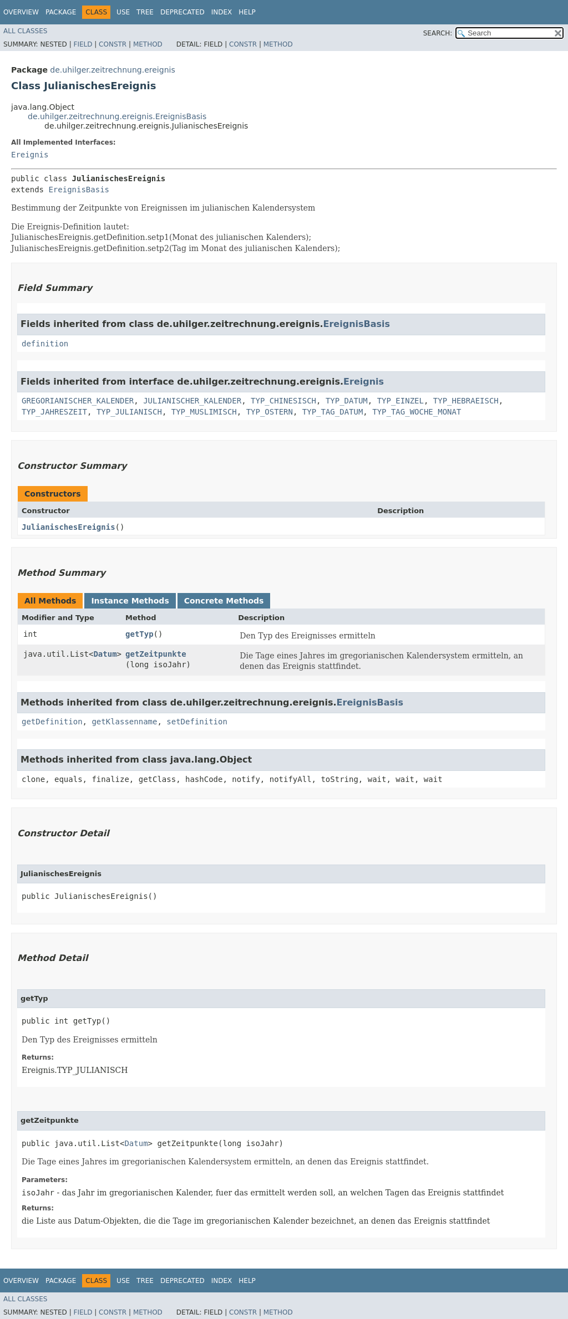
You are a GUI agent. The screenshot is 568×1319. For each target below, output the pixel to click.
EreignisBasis (78, 189)
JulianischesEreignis (68, 527)
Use (123, 12)
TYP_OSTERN (269, 411)
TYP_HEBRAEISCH (466, 400)
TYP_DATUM (347, 400)
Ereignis (29, 154)
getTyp (139, 634)
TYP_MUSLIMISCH (204, 411)
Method (148, 44)
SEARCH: (438, 33)
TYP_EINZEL (400, 400)
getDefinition (52, 721)
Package (60, 12)
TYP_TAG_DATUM (332, 411)
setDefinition (196, 721)
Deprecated (182, 12)
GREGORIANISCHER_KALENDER (78, 400)
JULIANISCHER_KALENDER (192, 400)
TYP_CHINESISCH (283, 400)
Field (82, 44)
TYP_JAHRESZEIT (54, 411)
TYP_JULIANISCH (129, 411)
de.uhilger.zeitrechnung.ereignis (112, 69)
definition (45, 343)
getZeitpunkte (155, 654)
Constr (112, 44)
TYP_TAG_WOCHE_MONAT (416, 411)
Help (247, 12)
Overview (21, 12)
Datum (104, 654)
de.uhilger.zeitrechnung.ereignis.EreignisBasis (117, 116)
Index (221, 12)
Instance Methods (130, 600)
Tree (145, 12)
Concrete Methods (224, 600)
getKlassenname (124, 721)
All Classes (25, 31)
